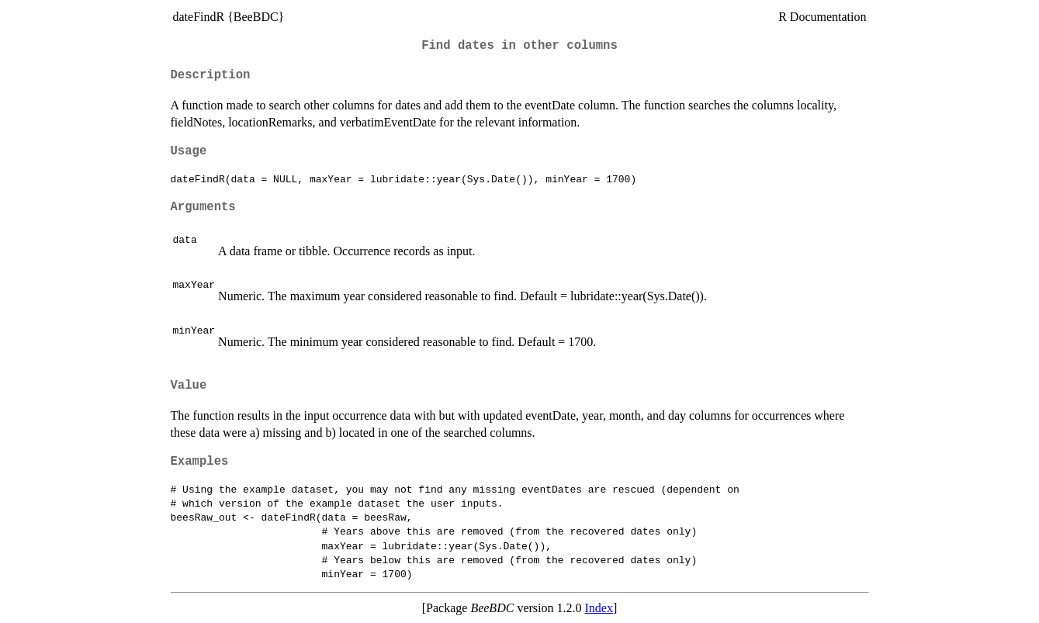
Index (598, 607)
